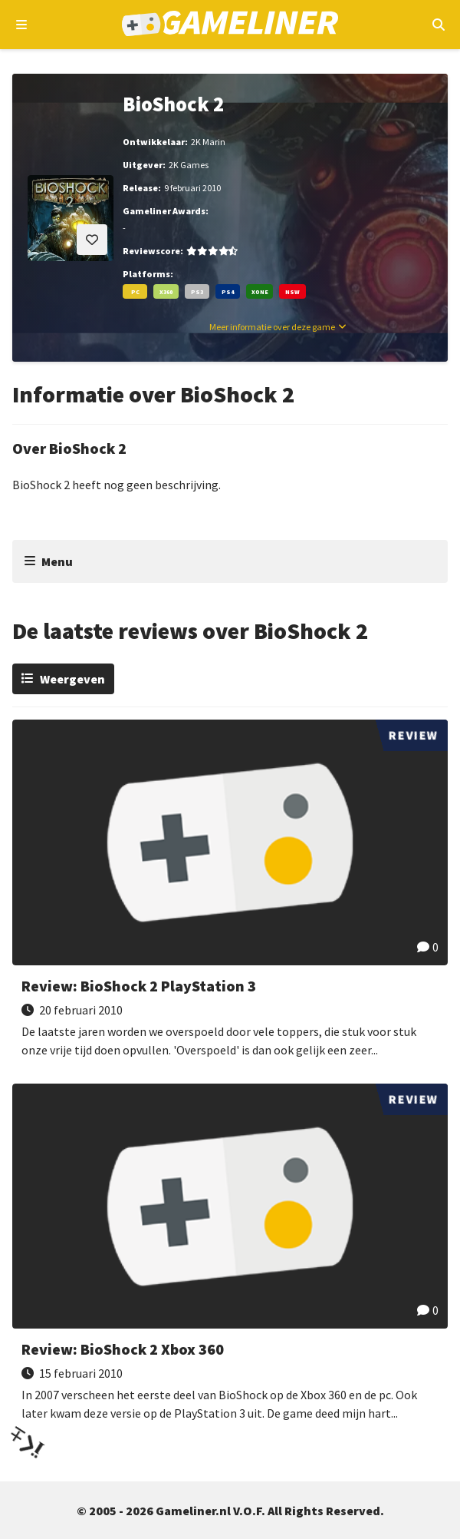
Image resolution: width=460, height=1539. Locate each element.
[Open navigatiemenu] (21, 24)
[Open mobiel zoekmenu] (438, 24)
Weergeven (72, 679)
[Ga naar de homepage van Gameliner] (230, 24)
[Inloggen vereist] (92, 239)
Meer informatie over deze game (272, 327)
